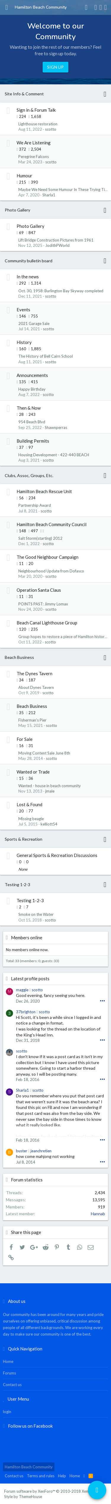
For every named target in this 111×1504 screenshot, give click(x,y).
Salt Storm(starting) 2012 (40, 538)
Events (23, 309)
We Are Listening (34, 142)
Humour (24, 175)
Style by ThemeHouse (23, 1496)
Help (62, 1475)
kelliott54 (49, 824)
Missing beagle (31, 818)
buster (21, 1150)
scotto (50, 129)
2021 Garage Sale (33, 323)
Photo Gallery (17, 209)
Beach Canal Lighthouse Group (47, 622)
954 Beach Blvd (31, 421)
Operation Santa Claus (39, 590)
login (7, 1411)
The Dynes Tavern (34, 673)
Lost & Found (29, 804)
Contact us (12, 1384)
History (24, 342)
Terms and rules (40, 1475)
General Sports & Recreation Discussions (57, 855)
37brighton (26, 1011)
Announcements (32, 375)
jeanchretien (41, 1150)
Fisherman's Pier (32, 720)
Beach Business (19, 657)
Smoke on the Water (36, 914)
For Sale (25, 739)
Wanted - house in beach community (49, 785)
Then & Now (29, 408)
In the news (28, 276)
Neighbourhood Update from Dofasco (51, 571)
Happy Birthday (32, 389)
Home (8, 1361)
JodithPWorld (57, 245)
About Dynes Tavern (36, 687)
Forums (9, 1373)
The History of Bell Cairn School (45, 356)
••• (102, 1000)
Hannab (98, 1213)
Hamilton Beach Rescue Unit (44, 491)
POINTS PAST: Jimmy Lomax (43, 604)
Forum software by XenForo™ (54, 1491)
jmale (49, 791)
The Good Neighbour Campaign (47, 557)
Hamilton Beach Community (29, 1466)
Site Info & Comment (24, 93)
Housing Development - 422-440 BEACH (53, 454)
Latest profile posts (30, 978)
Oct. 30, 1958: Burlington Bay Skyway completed (60, 290)
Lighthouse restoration (37, 123)
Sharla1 (48, 194)
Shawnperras (56, 427)
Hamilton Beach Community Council (51, 524)
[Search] (105, 7)
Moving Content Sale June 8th (44, 753)
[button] (6, 7)
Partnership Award (34, 505)
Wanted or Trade (33, 771)
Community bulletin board (28, 260)
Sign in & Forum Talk (36, 110)
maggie (22, 989)
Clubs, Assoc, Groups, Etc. (29, 475)
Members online (26, 937)
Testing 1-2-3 (17, 884)
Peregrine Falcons (33, 156)
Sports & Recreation (23, 839)
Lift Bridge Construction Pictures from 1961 (56, 240)
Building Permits (33, 441)
